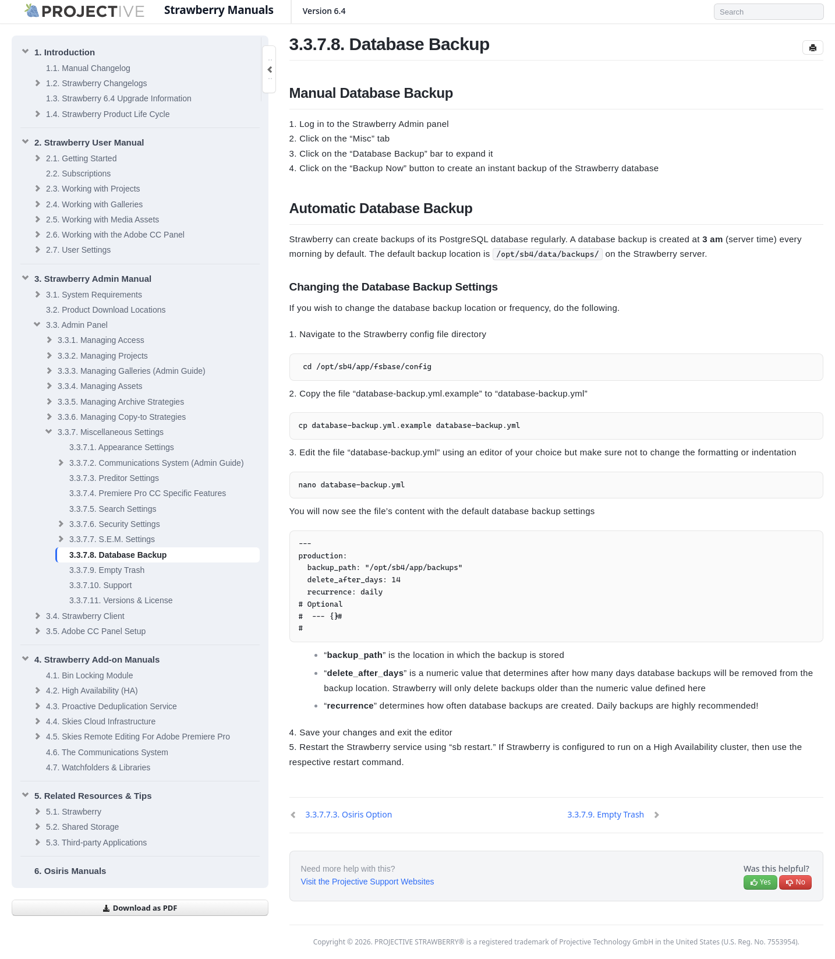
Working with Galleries (87, 204)
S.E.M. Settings (105, 539)
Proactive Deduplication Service (104, 706)
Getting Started (74, 158)
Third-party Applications (89, 842)
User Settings (71, 249)
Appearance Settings (121, 447)
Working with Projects (86, 188)
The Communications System (107, 752)
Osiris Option (349, 814)
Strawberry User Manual (82, 141)
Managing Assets (93, 385)
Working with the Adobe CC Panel (108, 234)
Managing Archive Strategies (114, 401)
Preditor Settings (114, 478)
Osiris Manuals (70, 871)
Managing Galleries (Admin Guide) (125, 370)
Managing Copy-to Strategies (115, 416)
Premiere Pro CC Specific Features (147, 493)
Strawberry (66, 811)
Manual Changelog (88, 68)
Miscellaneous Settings (104, 431)
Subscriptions (78, 173)
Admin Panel (70, 324)
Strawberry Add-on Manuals (90, 659)
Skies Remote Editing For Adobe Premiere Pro (131, 736)
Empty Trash (106, 570)
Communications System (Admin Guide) (149, 462)
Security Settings (107, 523)
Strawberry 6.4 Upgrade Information (119, 98)
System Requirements (87, 294)
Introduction (57, 51)
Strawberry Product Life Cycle (100, 114)
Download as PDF (139, 908)
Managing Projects (96, 355)
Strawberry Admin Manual (85, 278)
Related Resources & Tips (85, 795)
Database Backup (118, 555)
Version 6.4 (328, 10)
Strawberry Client (78, 615)
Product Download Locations (105, 309)
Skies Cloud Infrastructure (93, 721)
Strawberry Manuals (219, 9)
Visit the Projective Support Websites (367, 881)
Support (100, 585)
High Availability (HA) (85, 690)
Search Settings (112, 509)
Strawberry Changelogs (89, 83)
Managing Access (94, 339)
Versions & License (120, 600)
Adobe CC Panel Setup (89, 631)
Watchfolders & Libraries (98, 767)
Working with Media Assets (95, 219)
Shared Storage (75, 826)
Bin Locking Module (89, 675)
